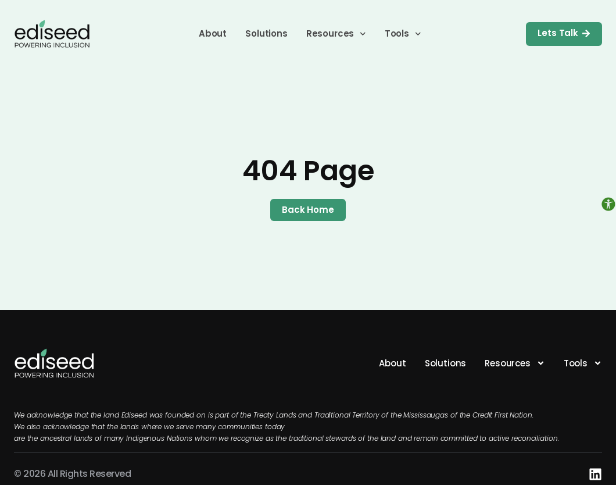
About (213, 33)
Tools (403, 33)
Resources (336, 33)
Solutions (266, 33)
